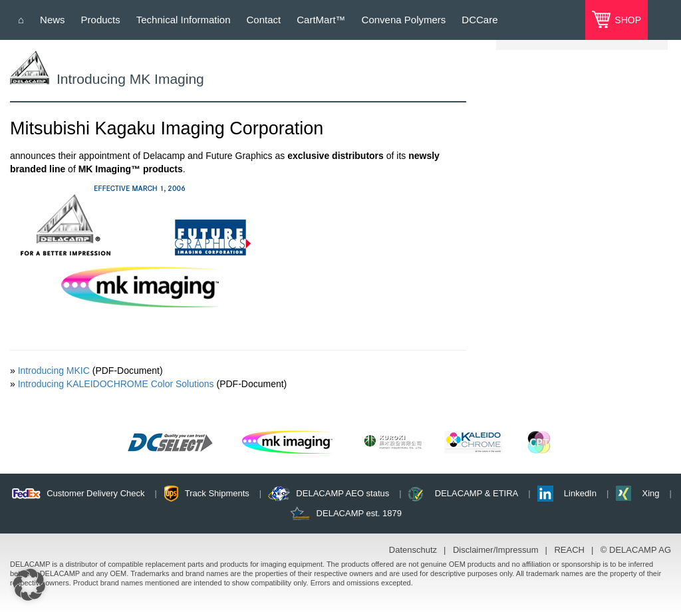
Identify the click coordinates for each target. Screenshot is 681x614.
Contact (264, 19)
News (52, 19)
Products (100, 19)
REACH (569, 550)
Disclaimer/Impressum (496, 550)
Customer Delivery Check (95, 493)
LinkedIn (580, 493)
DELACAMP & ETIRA (476, 493)
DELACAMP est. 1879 (359, 513)
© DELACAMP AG (636, 550)
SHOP (626, 20)
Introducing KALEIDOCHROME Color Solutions (116, 384)
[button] (29, 584)
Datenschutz (413, 550)
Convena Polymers (404, 19)
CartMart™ (321, 19)
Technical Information (183, 19)
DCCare (479, 19)
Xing (650, 493)
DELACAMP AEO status (342, 493)
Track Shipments (217, 493)
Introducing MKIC (54, 370)
